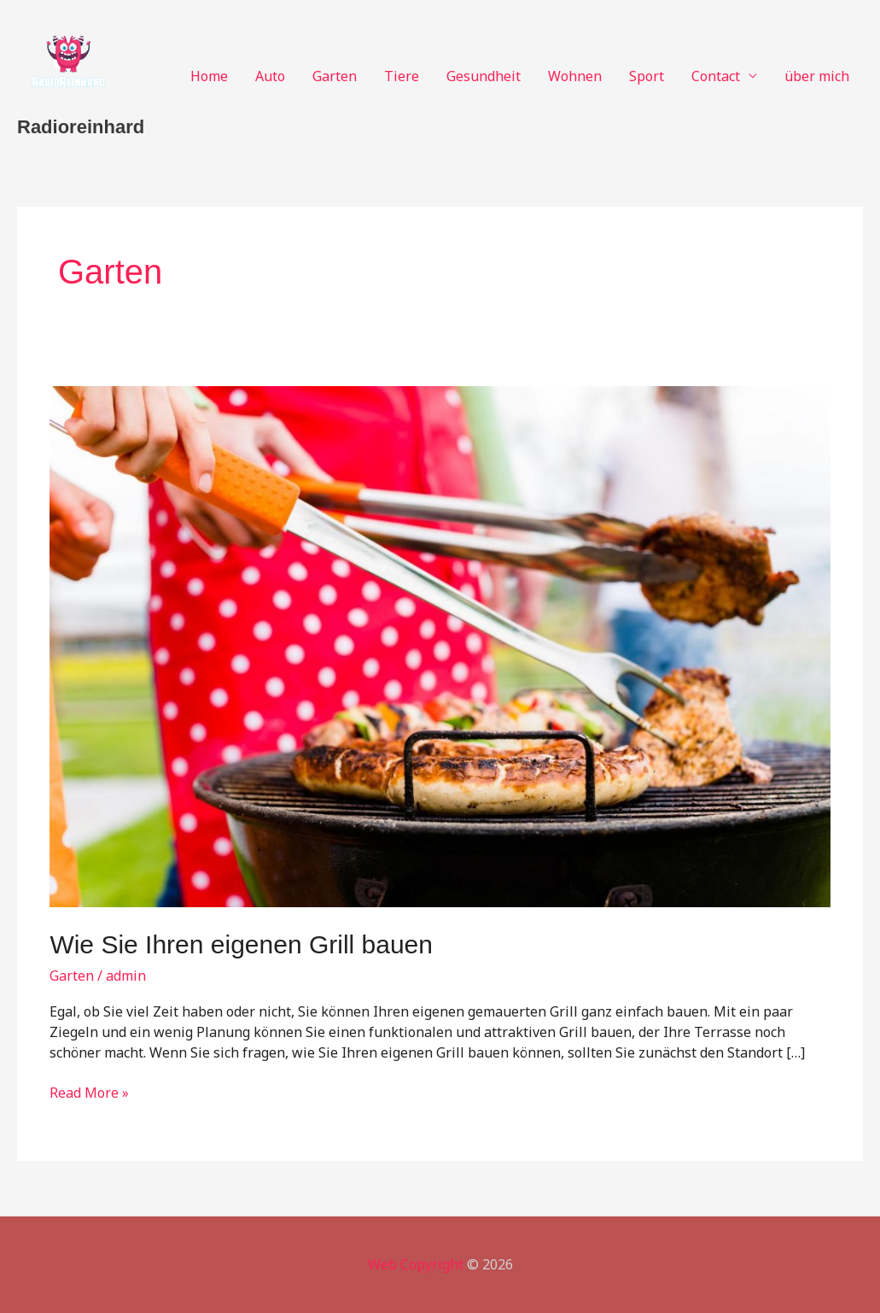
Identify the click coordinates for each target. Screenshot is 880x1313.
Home (209, 76)
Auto (270, 76)
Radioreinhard (80, 127)
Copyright (431, 1264)
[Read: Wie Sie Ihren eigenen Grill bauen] (440, 645)
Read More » (89, 1093)
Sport (646, 76)
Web (382, 1264)
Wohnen (575, 76)
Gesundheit (483, 76)
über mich (816, 76)
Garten (334, 76)
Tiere (401, 76)
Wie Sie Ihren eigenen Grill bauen (241, 944)
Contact (715, 76)
